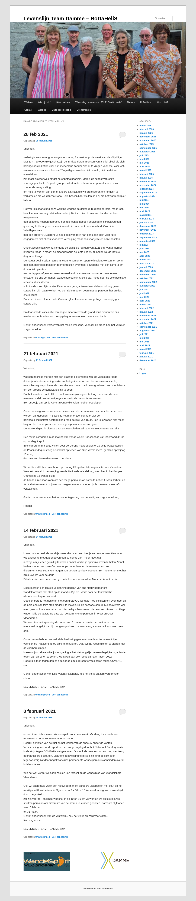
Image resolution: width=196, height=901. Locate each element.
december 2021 (148, 315)
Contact (28, 110)
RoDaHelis (145, 102)
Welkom (28, 102)
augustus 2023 (147, 241)
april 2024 (145, 211)
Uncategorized (42, 337)
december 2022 (148, 271)
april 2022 (145, 300)
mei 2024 (144, 207)
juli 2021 (144, 334)
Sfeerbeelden (63, 102)
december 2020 (148, 360)
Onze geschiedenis (61, 110)
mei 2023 (144, 252)
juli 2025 (144, 155)
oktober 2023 (147, 233)
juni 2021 (144, 338)
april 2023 (145, 256)
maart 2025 (146, 170)
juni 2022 (144, 293)
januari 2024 (146, 222)
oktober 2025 (147, 144)
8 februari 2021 (40, 711)
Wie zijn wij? (44, 102)
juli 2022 (144, 289)
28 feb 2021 (36, 134)
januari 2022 (146, 312)
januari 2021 (146, 356)
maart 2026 (146, 125)
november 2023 (148, 229)
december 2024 (148, 181)
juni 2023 (144, 248)
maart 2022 (146, 304)
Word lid (42, 110)
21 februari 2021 (41, 353)
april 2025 (145, 166)
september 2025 (148, 148)
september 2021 (148, 327)
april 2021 (145, 345)
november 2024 (148, 185)
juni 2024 (144, 204)
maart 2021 (146, 349)
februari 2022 (147, 308)
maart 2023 (146, 259)
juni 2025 (144, 159)
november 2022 (148, 274)
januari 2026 (146, 133)
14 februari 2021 (41, 530)
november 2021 (148, 319)
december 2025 (148, 136)
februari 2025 (147, 174)
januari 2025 (146, 177)
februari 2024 (147, 218)
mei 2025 (144, 162)
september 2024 (148, 192)
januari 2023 (146, 267)
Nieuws (131, 102)
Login (143, 373)
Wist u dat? (162, 102)
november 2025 (148, 140)
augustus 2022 (147, 285)
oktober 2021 (147, 323)
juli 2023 (144, 244)
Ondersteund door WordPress (98, 888)
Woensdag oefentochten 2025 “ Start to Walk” (98, 102)
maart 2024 (146, 215)
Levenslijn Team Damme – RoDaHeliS (71, 18)
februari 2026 (147, 129)
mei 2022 (144, 297)
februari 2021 (147, 353)
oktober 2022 (147, 278)
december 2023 (148, 226)
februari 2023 (147, 263)
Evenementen (84, 110)
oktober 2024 (147, 189)
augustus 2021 (147, 330)
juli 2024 (144, 200)
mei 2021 (144, 341)
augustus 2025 (147, 151)
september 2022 (148, 282)
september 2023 (148, 237)
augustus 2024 (147, 196)
